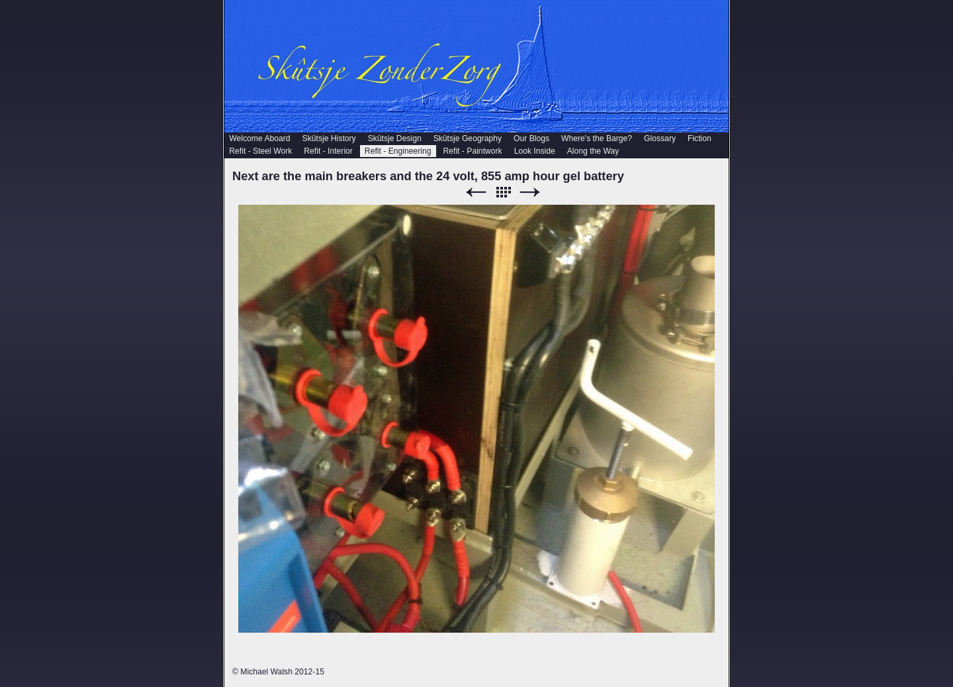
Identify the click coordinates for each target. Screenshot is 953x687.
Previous (476, 192)
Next (530, 192)
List (503, 192)
